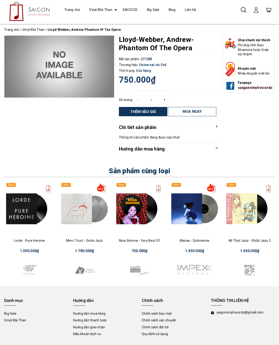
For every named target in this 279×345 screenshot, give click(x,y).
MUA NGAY (192, 111)
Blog (172, 10)
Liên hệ (190, 10)
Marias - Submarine (195, 240)
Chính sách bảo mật (157, 313)
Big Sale (153, 10)
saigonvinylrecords (255, 87)
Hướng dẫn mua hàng (89, 313)
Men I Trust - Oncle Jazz (84, 240)
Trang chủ (72, 10)
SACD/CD (130, 10)
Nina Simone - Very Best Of (139, 240)
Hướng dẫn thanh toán (90, 320)
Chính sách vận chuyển (159, 320)
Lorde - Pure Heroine (29, 240)
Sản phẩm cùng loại (139, 171)
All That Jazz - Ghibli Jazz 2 (250, 240)
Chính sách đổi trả (155, 327)
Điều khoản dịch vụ (87, 334)
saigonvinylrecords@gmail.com (240, 312)
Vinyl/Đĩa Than (100, 10)
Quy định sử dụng (155, 334)
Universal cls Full (153, 65)
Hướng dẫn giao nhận (89, 327)
